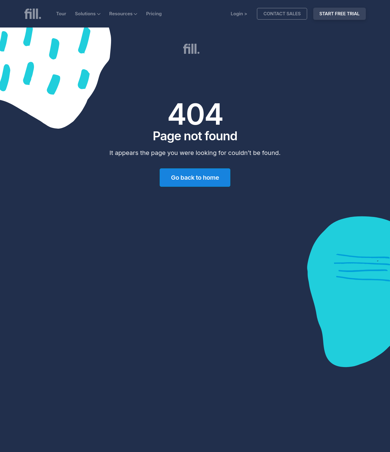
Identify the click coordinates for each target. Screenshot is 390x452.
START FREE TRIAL (339, 14)
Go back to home (195, 177)
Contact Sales (282, 14)
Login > (239, 14)
